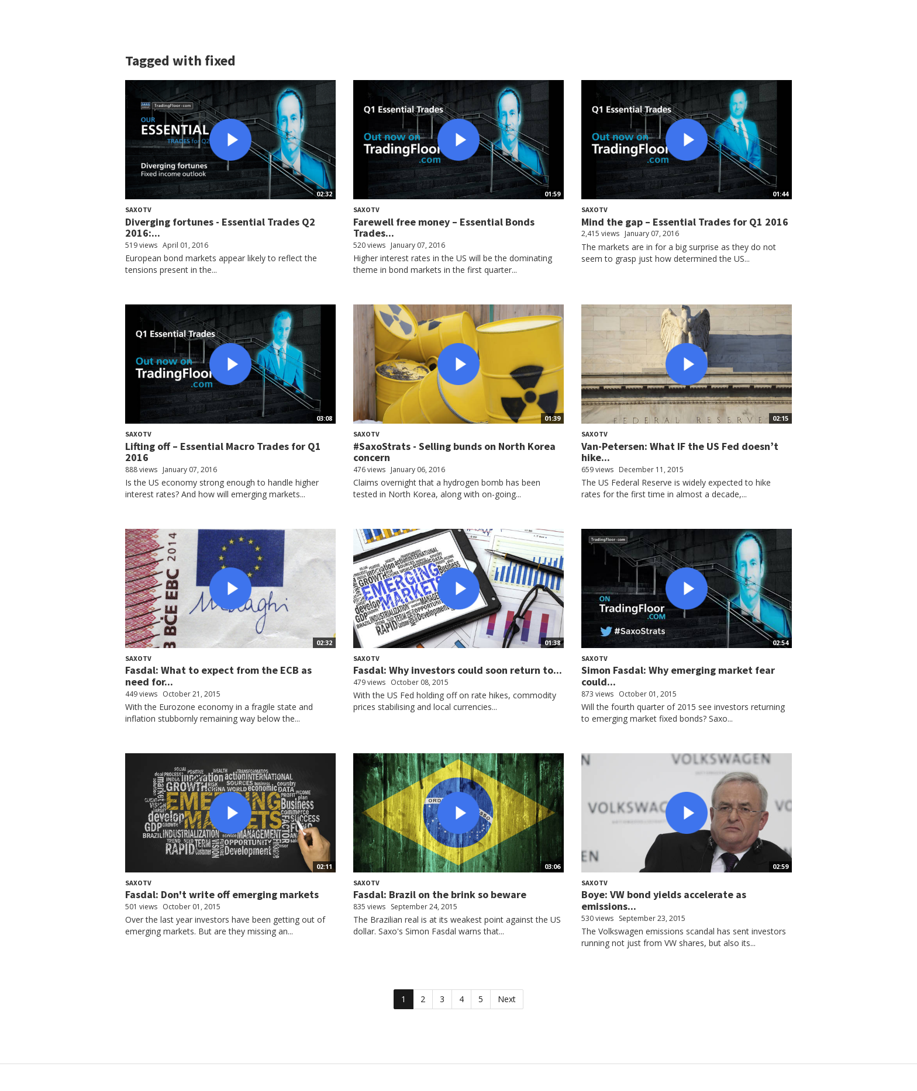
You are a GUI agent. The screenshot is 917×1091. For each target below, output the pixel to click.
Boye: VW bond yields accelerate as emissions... (663, 900)
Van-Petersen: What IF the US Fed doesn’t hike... (679, 452)
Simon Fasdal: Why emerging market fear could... (678, 675)
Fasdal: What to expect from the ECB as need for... (218, 675)
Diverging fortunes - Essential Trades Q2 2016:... (220, 227)
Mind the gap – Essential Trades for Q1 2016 (684, 221)
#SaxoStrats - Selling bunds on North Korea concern (454, 452)
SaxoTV (138, 209)
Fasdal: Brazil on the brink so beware (439, 894)
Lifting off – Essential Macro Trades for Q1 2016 (223, 452)
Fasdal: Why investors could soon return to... (457, 670)
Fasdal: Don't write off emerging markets (222, 894)
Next (507, 999)
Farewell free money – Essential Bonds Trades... (444, 227)
